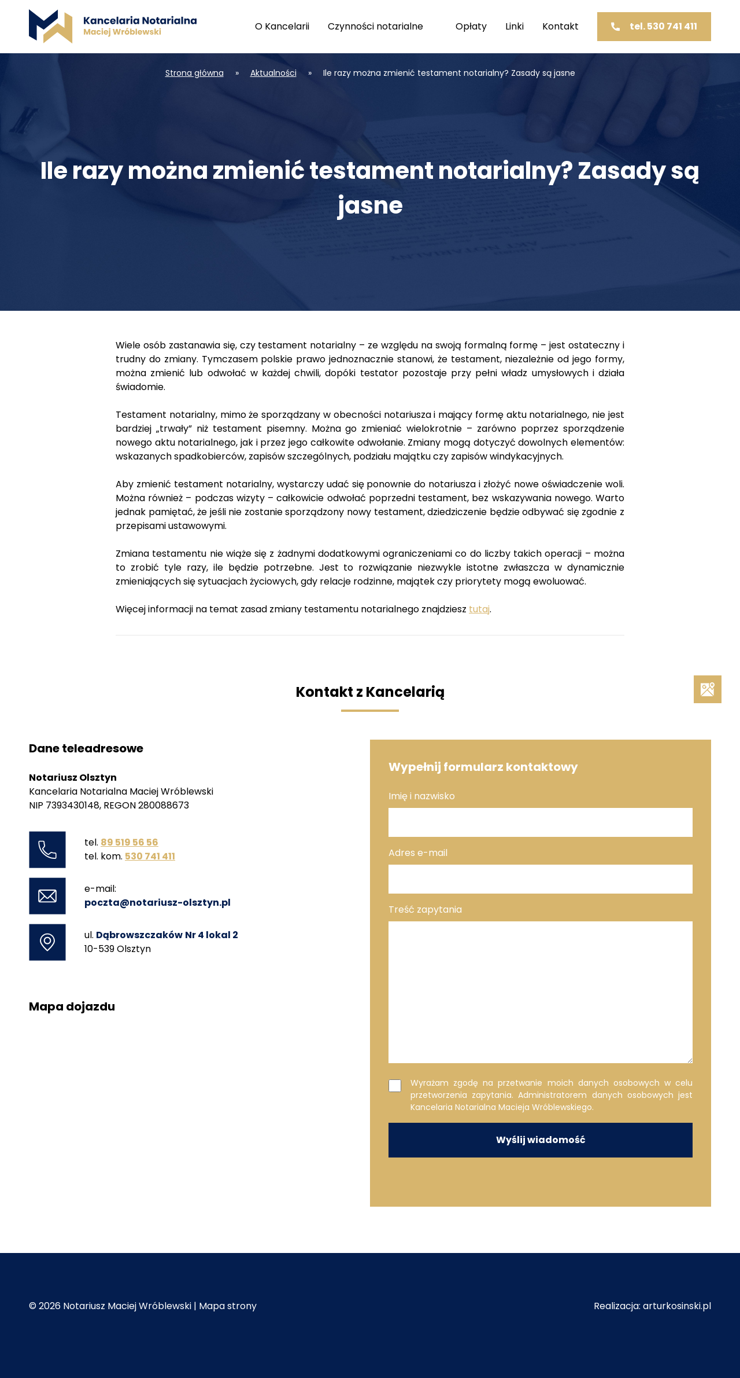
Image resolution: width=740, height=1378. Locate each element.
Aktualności (273, 73)
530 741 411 (150, 856)
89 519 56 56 (129, 842)
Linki (514, 26)
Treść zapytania (540, 983)
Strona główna (194, 73)
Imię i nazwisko (540, 813)
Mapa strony (228, 1306)
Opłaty (471, 26)
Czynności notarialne (375, 26)
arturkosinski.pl (677, 1306)
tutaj (479, 609)
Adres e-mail (540, 870)
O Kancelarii (282, 26)
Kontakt (560, 26)
